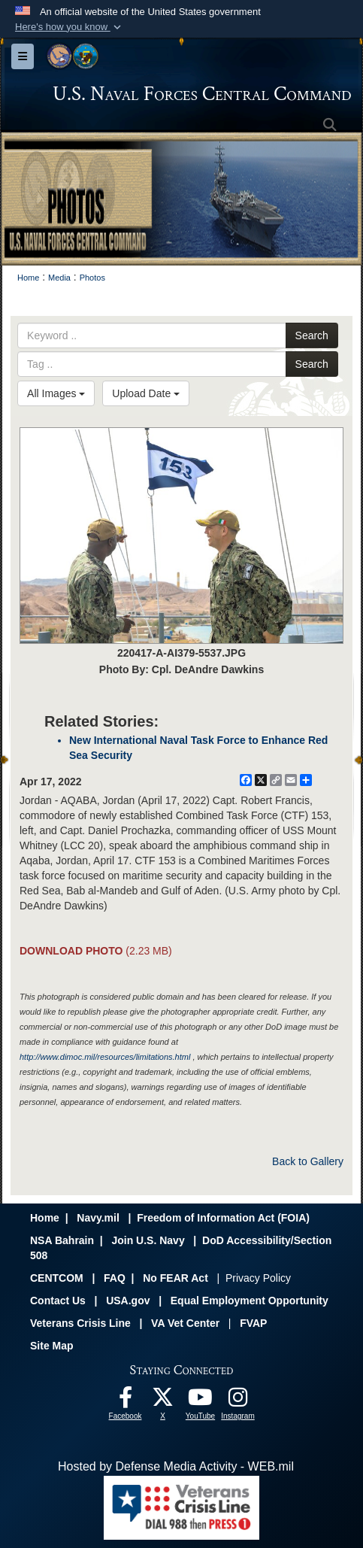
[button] (69, 27)
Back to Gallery (307, 1161)
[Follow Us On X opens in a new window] (163, 1401)
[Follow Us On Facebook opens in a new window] (125, 1401)
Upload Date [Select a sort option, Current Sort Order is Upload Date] (146, 393)
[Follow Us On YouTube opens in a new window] (200, 1401)
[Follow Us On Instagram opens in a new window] (238, 1401)
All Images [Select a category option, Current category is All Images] (56, 393)
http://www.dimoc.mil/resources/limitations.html (105, 1056)
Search (311, 335)
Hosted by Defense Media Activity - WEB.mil (176, 1466)
